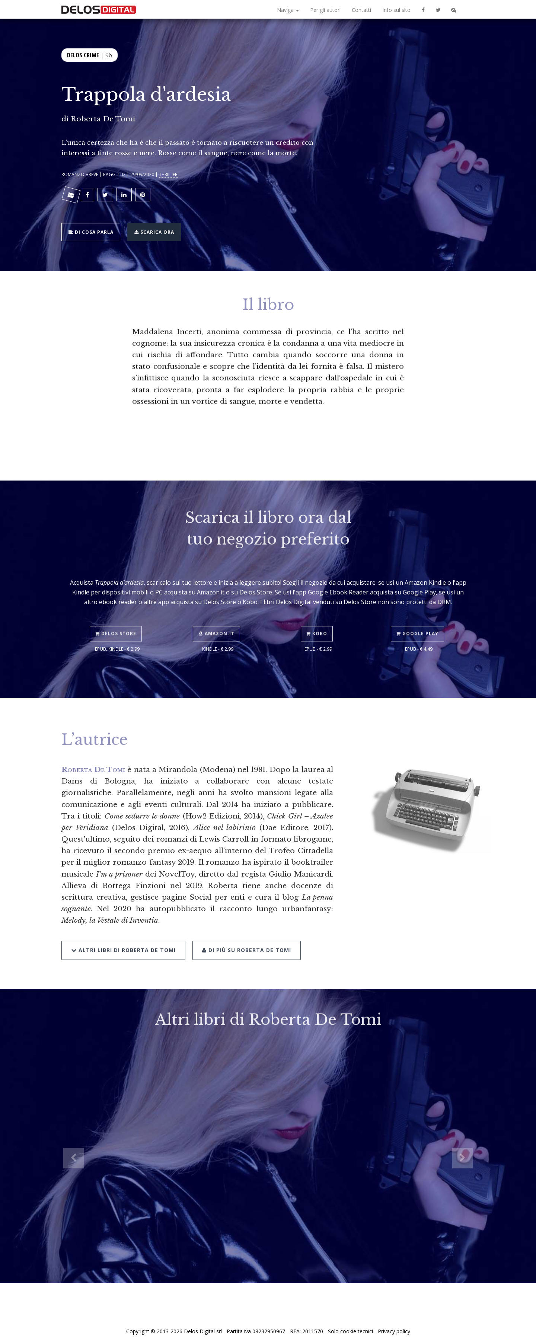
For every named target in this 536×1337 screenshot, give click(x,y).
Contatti (361, 9)
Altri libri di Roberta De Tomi (123, 930)
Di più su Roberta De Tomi (244, 930)
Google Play (419, 615)
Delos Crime (83, 54)
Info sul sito (396, 9)
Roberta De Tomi (103, 118)
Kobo (318, 615)
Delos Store (117, 615)
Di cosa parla (93, 225)
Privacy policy (394, 1323)
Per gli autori (325, 9)
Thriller (168, 174)
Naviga (288, 9)
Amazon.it (218, 615)
